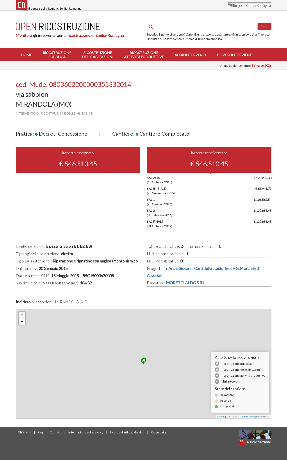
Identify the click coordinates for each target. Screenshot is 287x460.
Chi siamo (24, 432)
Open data (158, 432)
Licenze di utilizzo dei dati (127, 432)
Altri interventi (190, 55)
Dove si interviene (234, 55)
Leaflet (221, 416)
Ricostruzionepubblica (57, 54)
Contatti (55, 432)
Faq (40, 432)
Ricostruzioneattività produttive (144, 54)
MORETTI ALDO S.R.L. (186, 282)
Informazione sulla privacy (85, 432)
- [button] (21, 321)
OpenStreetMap (248, 416)
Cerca (264, 26)
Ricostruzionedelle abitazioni (97, 54)
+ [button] (21, 315)
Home (26, 55)
